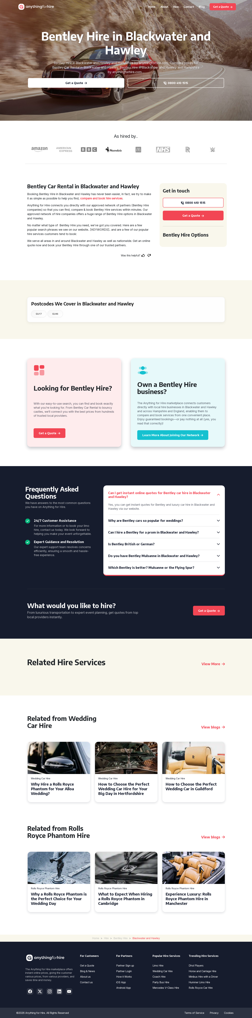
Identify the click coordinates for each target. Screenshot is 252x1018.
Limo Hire (158, 965)
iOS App (121, 982)
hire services (114, 198)
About (164, 6)
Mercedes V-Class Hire (166, 987)
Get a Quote (87, 965)
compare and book (92, 198)
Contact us (86, 982)
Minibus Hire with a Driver (203, 976)
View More (213, 664)
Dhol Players (196, 965)
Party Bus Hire (161, 982)
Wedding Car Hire (40, 778)
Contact (189, 6)
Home (152, 6)
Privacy (214, 1012)
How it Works (124, 976)
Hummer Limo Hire (199, 982)
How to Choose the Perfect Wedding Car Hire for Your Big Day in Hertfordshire (123, 789)
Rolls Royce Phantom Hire (45, 888)
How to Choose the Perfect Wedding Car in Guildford (191, 786)
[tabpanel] (59, 772)
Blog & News (87, 971)
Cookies (229, 1012)
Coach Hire (159, 976)
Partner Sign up (125, 965)
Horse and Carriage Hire (202, 971)
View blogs (213, 727)
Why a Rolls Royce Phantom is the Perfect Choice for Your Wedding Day (59, 898)
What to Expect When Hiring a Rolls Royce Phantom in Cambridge (125, 898)
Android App (123, 987)
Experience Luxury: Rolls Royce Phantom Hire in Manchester (188, 898)
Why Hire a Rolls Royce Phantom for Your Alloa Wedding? (52, 789)
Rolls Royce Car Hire (201, 987)
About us (85, 976)
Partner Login (124, 971)
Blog (202, 6)
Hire (176, 6)
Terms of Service (194, 1012)
